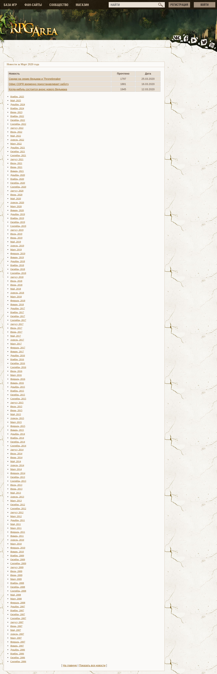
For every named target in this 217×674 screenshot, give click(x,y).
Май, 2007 (15, 630)
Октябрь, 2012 (17, 504)
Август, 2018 (16, 277)
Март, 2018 (16, 296)
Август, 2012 (16, 512)
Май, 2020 (15, 198)
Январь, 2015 (17, 430)
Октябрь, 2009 (17, 559)
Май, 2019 (15, 241)
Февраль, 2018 (17, 300)
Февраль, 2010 (17, 547)
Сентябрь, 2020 (18, 186)
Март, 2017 (16, 343)
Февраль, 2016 (17, 379)
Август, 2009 (16, 567)
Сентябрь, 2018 (18, 273)
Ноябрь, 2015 (17, 390)
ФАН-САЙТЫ (33, 5)
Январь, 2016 (17, 382)
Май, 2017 (15, 335)
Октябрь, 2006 (17, 657)
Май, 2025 (15, 100)
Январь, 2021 (17, 171)
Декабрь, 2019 (17, 214)
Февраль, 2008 (17, 602)
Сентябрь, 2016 (18, 367)
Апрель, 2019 (17, 245)
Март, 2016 (16, 375)
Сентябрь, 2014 (18, 445)
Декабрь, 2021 (17, 147)
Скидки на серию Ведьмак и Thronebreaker (35, 78)
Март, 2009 (16, 579)
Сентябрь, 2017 (18, 320)
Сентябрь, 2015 (18, 398)
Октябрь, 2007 (17, 614)
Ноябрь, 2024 (17, 108)
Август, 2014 (16, 449)
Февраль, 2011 (17, 532)
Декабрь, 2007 (17, 606)
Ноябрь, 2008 (17, 583)
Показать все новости (92, 665)
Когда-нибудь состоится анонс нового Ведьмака (38, 89)
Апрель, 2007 (17, 634)
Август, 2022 (16, 127)
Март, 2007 (16, 637)
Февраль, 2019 (17, 253)
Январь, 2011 (17, 535)
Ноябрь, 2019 (17, 218)
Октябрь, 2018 (17, 269)
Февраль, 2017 (17, 347)
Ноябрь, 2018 (17, 265)
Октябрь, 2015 (17, 394)
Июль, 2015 (16, 406)
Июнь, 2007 (16, 626)
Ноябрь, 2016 (17, 359)
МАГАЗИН (82, 5)
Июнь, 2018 (16, 284)
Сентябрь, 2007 (18, 618)
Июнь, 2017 (16, 331)
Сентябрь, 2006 (18, 661)
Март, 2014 (16, 469)
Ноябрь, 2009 (17, 555)
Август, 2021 (16, 159)
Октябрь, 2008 (17, 586)
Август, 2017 (16, 324)
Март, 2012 (16, 516)
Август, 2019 (16, 229)
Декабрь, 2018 (17, 261)
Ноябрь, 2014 (17, 437)
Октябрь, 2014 (17, 441)
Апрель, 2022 (17, 139)
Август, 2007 (16, 622)
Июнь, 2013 (16, 488)
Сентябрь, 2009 (18, 563)
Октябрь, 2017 (17, 316)
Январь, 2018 (17, 304)
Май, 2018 (15, 288)
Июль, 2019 (16, 233)
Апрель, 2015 (17, 418)
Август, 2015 (16, 402)
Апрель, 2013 (17, 496)
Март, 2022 (16, 143)
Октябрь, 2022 (17, 120)
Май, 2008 (15, 594)
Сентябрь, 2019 (18, 226)
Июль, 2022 (16, 131)
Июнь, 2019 (16, 237)
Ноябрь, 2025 (17, 96)
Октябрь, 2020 (17, 182)
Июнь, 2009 (16, 575)
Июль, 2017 (16, 328)
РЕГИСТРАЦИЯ (179, 4)
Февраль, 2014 (17, 473)
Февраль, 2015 (17, 426)
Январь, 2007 (17, 645)
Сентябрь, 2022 (18, 124)
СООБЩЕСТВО (58, 5)
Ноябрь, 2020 (17, 178)
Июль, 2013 (16, 484)
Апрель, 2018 (17, 292)
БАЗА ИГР (10, 5)
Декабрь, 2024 (17, 104)
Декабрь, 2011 (17, 520)
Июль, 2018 (16, 280)
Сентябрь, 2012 (18, 508)
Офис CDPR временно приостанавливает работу (39, 84)
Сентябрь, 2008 (18, 590)
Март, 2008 (16, 598)
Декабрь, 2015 (17, 386)
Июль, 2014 (16, 453)
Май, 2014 (15, 461)
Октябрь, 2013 (17, 477)
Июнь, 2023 (16, 112)
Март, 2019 (16, 249)
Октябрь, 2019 (17, 222)
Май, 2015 (15, 414)
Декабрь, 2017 (17, 308)
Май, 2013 (15, 492)
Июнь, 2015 (16, 410)
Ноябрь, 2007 (17, 610)
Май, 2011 (15, 524)
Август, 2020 (16, 190)
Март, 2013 (16, 500)
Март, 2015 (16, 422)
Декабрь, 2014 (17, 433)
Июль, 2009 (16, 571)
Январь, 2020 (17, 210)
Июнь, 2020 (16, 194)
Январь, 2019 (17, 257)
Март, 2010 (16, 543)
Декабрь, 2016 (17, 355)
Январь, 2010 (17, 551)
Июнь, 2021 (16, 167)
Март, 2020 (16, 206)
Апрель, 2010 (17, 539)
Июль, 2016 (16, 371)
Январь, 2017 (17, 351)
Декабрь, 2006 (17, 649)
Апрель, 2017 (17, 339)
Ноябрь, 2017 (17, 312)
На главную (70, 665)
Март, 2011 (16, 528)
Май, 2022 (15, 135)
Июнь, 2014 (16, 457)
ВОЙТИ (205, 4)
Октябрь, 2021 (17, 151)
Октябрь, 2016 (17, 363)
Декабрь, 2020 (17, 175)
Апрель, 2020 (17, 202)
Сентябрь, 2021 (18, 155)
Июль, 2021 (16, 163)
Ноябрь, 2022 (17, 116)
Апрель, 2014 (17, 465)
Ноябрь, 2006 (17, 653)
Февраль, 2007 (17, 641)
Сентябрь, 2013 (18, 481)
